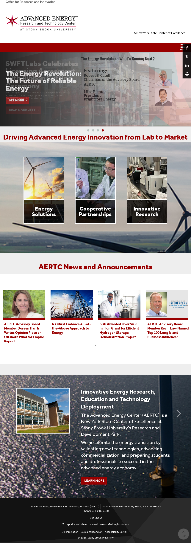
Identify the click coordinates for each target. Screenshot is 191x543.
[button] (95, 47)
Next (178, 413)
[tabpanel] (24, 316)
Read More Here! (22, 110)
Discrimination (70, 531)
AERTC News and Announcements (95, 266)
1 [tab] (95, 345)
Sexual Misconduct (91, 531)
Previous (12, 413)
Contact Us (96, 517)
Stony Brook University (100, 537)
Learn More (92, 480)
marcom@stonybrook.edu (114, 524)
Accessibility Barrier (116, 531)
